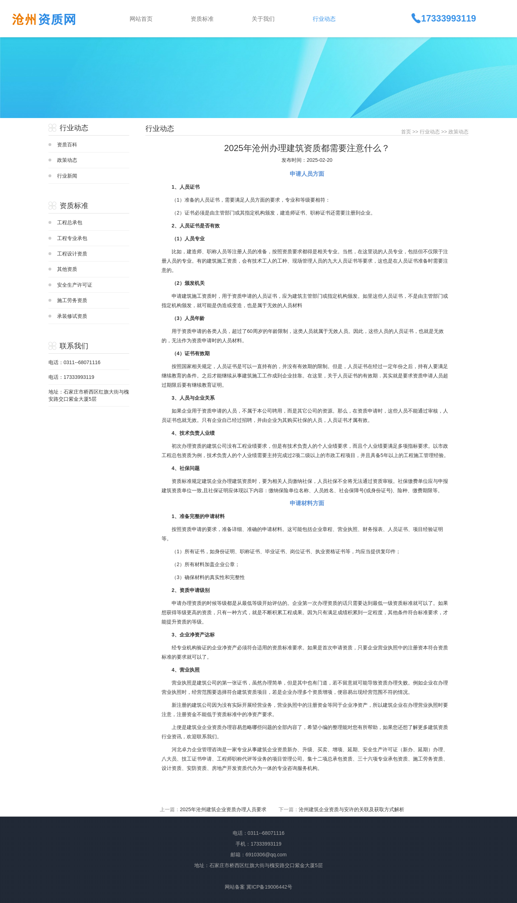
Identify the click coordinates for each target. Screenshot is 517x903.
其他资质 (67, 269)
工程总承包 (69, 222)
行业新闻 (67, 176)
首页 (406, 132)
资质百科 (67, 144)
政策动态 (67, 160)
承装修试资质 (72, 316)
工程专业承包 (72, 238)
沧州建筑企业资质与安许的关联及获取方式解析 (351, 809)
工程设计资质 (72, 254)
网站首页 (141, 19)
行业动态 (430, 132)
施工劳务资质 (72, 300)
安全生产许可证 (74, 285)
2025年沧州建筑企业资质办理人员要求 (223, 809)
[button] (215, 18)
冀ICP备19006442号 (269, 887)
